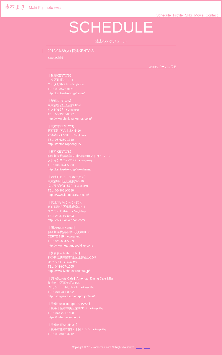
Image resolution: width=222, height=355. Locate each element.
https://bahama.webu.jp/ (64, 317)
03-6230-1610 (64, 139)
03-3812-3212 (64, 334)
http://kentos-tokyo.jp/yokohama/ (69, 169)
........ (139, 347)
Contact (212, 15)
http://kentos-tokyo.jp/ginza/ (66, 93)
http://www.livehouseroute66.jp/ (69, 271)
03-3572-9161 (64, 89)
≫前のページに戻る (162, 66)
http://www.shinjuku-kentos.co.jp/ (70, 118)
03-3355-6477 (64, 114)
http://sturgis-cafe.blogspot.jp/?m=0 (71, 296)
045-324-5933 (64, 165)
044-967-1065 (64, 266)
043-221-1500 (64, 313)
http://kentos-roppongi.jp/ (64, 144)
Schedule (163, 15)
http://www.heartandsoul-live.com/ (70, 245)
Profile (178, 15)
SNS (188, 15)
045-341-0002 (64, 292)
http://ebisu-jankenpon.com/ (66, 220)
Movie (199, 15)
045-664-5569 (64, 241)
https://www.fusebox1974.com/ (68, 194)
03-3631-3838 (64, 190)
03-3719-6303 (64, 216)
